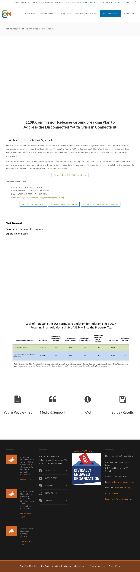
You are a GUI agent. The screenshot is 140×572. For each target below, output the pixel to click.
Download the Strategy (33, 204)
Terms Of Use (114, 566)
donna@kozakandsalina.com (29, 197)
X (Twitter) (48, 478)
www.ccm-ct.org (122, 487)
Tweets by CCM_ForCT (83, 451)
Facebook (47, 470)
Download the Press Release (64, 204)
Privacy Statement (98, 566)
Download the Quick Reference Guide (70, 175)
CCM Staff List (112, 493)
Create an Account (112, 2)
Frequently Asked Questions (118, 499)
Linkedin (46, 500)
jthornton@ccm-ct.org (53, 197)
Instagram (48, 493)
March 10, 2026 (27, 479)
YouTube (46, 485)
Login (126, 2)
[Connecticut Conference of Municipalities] (6, 14)
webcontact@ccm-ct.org (123, 482)
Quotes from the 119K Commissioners (100, 204)
